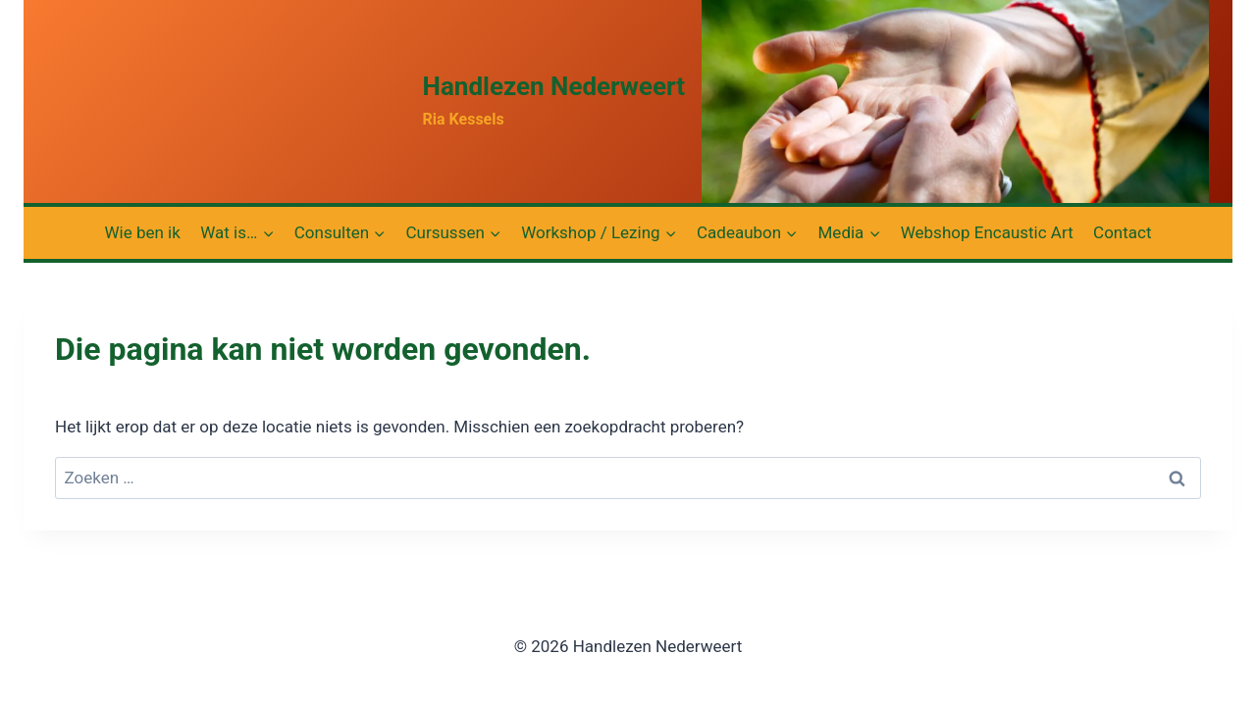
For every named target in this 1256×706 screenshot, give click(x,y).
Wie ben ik (143, 232)
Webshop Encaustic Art (987, 232)
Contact (1122, 232)
